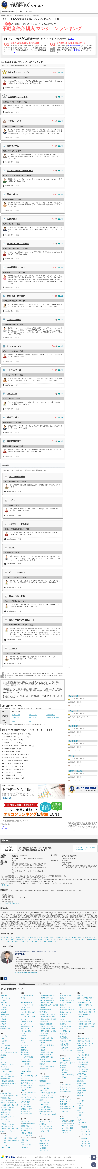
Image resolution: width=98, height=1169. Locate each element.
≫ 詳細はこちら (5, 885)
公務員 (43, 1097)
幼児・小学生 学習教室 (46, 1066)
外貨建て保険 (81, 1083)
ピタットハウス (14, 346)
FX (1, 1060)
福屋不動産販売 (14, 441)
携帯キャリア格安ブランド (85, 998)
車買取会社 (24, 1050)
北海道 (43, 1014)
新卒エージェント (65, 1041)
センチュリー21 (14, 370)
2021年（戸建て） (10, 939)
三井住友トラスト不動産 (18, 244)
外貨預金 (3, 1055)
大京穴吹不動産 (14, 320)
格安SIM (81, 1005)
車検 (22, 1073)
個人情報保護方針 (39, 1157)
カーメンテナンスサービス (29, 1076)
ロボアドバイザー (6, 1086)
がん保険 (3, 1024)
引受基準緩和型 (83, 1064)
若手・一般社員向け (68, 1075)
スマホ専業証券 (5, 1045)
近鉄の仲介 (12, 219)
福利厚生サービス (26, 1109)
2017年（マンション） (11, 941)
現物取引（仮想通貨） (9, 1081)
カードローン (4, 1062)
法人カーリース (65, 1058)
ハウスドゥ (12, 394)
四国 (80, 1014)
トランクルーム (26, 1028)
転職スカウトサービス (67, 1009)
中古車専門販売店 (27, 1057)
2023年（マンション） (35, 937)
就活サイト (63, 998)
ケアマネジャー (53, 1095)
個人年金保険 (81, 1090)
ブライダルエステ (65, 1084)
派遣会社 (63, 1024)
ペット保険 (3, 1017)
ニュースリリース (28, 1157)
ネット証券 (3, 1036)
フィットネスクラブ (45, 1121)
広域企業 (81, 1017)
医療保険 (3, 1021)
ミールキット (25, 1014)
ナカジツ (13, 648)
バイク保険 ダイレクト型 (85, 1043)
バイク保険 (3, 1002)
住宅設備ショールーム (7, 1117)
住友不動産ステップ (16, 267)
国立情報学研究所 (74, 45)
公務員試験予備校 (45, 1109)
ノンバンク (10, 1064)
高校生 (43, 1062)
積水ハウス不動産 (17, 596)
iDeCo (79, 1110)
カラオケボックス (65, 1130)
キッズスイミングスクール (47, 1128)
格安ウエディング (65, 1101)
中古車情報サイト (26, 1052)
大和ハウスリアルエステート (22, 620)
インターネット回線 (83, 1019)
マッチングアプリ (65, 1111)
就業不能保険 (81, 1078)
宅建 (42, 1090)
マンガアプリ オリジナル (29, 1097)
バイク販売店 (25, 1064)
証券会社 (4, 1041)
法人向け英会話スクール (47, 1111)
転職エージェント (65, 1012)
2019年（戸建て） (66, 939)
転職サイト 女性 (65, 1007)
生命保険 (3, 1019)
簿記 (46, 1090)
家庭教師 (42, 1064)
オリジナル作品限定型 (29, 1092)
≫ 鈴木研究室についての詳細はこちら (27, 973)
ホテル (23, 1142)
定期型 (86, 1062)
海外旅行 (32, 1123)
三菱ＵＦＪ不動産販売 (19, 524)
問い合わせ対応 (16, 715)
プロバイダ (80, 1007)
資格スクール (43, 1100)
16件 (60, 267)
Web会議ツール (65, 1065)
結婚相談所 (63, 1104)
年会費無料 (5, 1069)
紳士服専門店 (43, 1143)
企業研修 (63, 1067)
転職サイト (63, 1005)
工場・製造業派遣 (65, 1026)
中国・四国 (15, 1140)
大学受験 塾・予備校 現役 (47, 995)
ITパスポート (50, 1097)
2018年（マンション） (80, 939)
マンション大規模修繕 (7, 1107)
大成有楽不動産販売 (16, 296)
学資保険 (3, 1026)
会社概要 (19, 1157)
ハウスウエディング (66, 1099)
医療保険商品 (81, 1060)
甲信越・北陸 (50, 1017)
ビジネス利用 (26, 1145)
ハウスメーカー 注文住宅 (7, 1131)
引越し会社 (24, 1038)
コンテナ (25, 1033)
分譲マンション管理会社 (8, 1102)
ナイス (12, 500)
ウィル (12, 548)
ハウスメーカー (7, 1145)
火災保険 (3, 1012)
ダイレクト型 (6, 998)
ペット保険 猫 (81, 1057)
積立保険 (80, 1095)
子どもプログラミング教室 (47, 1114)
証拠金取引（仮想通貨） (9, 1083)
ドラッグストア (44, 1141)
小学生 (54, 1062)
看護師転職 (63, 1014)
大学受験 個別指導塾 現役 (47, 1000)
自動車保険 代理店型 (83, 1041)
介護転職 (63, 1017)
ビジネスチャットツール (67, 1063)
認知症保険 (80, 1081)
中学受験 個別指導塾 (45, 1040)
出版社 (24, 1095)
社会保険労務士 (51, 1093)
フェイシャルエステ (66, 1087)
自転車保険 (3, 1009)
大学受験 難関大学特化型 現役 (48, 1005)
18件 (60, 72)
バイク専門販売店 (27, 1066)
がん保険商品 (81, 1074)
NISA (2, 1038)
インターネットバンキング (8, 1052)
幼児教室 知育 (43, 1069)
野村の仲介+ (12, 194)
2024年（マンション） (7, 937)
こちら (71, 39)
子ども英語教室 (44, 1076)
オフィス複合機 (26, 1106)
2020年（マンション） (24, 939)
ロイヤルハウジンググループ (20, 171)
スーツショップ (44, 1145)
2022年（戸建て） (77, 937)
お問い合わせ (49, 1157)
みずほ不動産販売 (17, 476)
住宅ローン (3, 1057)
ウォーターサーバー (27, 995)
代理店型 (4, 1000)
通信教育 (42, 1059)
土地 (17, 1095)
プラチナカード (85, 1134)
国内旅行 (25, 1123)
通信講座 (42, 1086)
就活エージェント (65, 995)
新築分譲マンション (6, 1126)
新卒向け (64, 1077)
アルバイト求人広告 (66, 1051)
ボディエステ (64, 1089)
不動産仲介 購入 (5, 1098)
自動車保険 (3, 995)
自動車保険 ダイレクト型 (85, 1038)
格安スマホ (88, 1005)
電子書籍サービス (26, 1085)
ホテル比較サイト (26, 1128)
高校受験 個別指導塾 (45, 1024)
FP (42, 1088)
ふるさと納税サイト (27, 1026)
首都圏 (13, 721)
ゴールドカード (7, 1074)
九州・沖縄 (44, 1021)
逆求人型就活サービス (67, 1000)
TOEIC (43, 1093)
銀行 (3, 1043)
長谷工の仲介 (13, 417)
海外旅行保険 (4, 1014)
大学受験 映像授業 (45, 1009)
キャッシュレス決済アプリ (8, 1076)
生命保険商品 (81, 1067)
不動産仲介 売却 (5, 1093)
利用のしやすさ (33, 715)
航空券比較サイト (26, 1126)
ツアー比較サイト (26, 1135)
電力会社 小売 (25, 1111)
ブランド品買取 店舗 (27, 1099)
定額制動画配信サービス (28, 1080)
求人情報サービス (65, 1031)
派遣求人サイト (65, 1028)
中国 (94, 1012)
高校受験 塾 (43, 1012)
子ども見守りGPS (26, 1113)
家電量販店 (42, 1138)
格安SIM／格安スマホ (84, 1002)
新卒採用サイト (65, 1037)
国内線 (24, 1133)
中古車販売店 (25, 1054)
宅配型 (24, 1036)
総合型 (24, 1090)
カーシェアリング (26, 1040)
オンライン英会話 (45, 1083)
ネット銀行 (3, 1050)
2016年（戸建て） (53, 941)
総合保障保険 (81, 1088)
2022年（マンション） (63, 937)
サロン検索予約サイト (67, 1092)
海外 (27, 1140)
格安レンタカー (26, 1045)
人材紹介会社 (64, 1044)
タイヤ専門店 (43, 1150)
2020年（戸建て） (38, 939)
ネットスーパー (26, 1019)
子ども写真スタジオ (27, 1083)
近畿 (30, 721)
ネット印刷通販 (65, 1060)
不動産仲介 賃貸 (5, 1110)
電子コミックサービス (28, 1087)
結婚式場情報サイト (66, 1109)
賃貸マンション (5, 1114)
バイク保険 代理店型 (83, 1045)
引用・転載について (59, 1157)
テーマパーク (64, 1133)
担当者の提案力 (16, 717)
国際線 (30, 1133)
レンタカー (24, 1043)
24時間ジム (43, 1124)
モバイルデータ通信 (83, 1000)
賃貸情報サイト (5, 1112)
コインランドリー (26, 1007)
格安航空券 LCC (26, 1130)
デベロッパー (6, 1147)
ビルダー (4, 1136)
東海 (8, 1105)
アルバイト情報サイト (67, 1002)
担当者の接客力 (50, 715)
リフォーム (3, 1119)
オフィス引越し (26, 1102)
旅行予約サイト (26, 1121)
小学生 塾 (42, 1050)
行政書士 (43, 1095)
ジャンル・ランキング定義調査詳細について (85, 848)
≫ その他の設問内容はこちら (9, 903)
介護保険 (80, 1086)
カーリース (24, 1047)
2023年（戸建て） (49, 937)
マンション (5, 828)
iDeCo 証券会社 (5, 1048)
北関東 (10, 1138)
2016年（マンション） (39, 941)
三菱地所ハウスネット (18, 97)
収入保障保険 (83, 1071)
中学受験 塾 (43, 1036)
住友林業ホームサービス (18, 72)
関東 (72, 1121)
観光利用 (25, 1147)
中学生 (48, 1062)
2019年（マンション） (52, 939)
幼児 (42, 1078)
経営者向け (65, 1070)
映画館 (62, 1118)
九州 (17, 1105)
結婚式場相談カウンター (67, 1106)
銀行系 (4, 1064)
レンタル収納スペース (29, 1031)
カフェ (23, 1078)
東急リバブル (13, 146)
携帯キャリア (81, 995)
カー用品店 (42, 1148)
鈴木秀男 (77, 50)
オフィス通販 (25, 1104)
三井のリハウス (15, 121)
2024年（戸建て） (21, 937)
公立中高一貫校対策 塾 (46, 1045)
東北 (5, 1138)
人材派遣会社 (64, 1048)
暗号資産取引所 (5, 1078)
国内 (23, 1140)
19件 (60, 121)
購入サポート (32, 717)
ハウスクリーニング (27, 1005)
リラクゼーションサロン (47, 1126)
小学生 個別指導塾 (45, 1054)
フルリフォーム (7, 1121)
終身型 (81, 1062)
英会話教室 (42, 1081)
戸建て (4, 826)
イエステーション (17, 572)
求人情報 (68, 1157)
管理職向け (65, 1072)
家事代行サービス (26, 1002)
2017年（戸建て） (25, 941)
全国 (71, 1128)
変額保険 (80, 1093)
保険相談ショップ (6, 1028)
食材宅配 (23, 1009)
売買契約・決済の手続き (52, 717)
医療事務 (46, 1088)
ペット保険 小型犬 (83, 1055)
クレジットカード (6, 1067)
